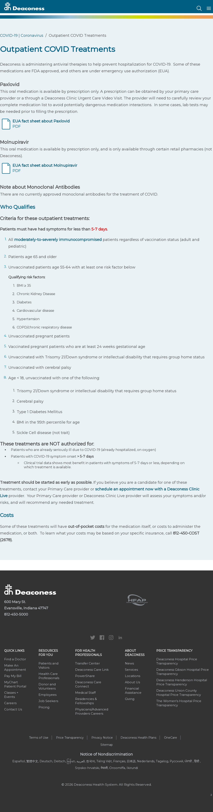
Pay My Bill (12, 676)
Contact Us (13, 709)
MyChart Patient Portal (15, 684)
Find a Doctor (15, 659)
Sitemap (106, 745)
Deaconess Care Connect (88, 684)
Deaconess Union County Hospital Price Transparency (178, 693)
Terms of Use (38, 737)
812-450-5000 (16, 614)
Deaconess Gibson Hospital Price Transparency (182, 672)
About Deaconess (135, 653)
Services (131, 670)
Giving (129, 699)
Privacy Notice (102, 737)
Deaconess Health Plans (138, 737)
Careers (10, 703)
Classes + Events (11, 695)
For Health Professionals (88, 653)
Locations (132, 676)
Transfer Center (87, 663)
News (129, 663)
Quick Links (14, 651)
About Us (132, 682)
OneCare (170, 737)
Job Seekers (48, 701)
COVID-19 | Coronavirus (21, 35)
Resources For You (48, 653)
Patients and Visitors (48, 665)
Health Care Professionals (48, 676)
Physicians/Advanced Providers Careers (91, 711)
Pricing (43, 707)
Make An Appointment (15, 667)
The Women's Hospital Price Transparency (178, 703)
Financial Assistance (133, 690)
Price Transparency (174, 651)
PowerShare (85, 676)
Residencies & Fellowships (86, 701)
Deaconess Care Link (92, 670)
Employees (47, 695)
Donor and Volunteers (47, 686)
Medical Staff (85, 693)
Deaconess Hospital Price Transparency (176, 661)
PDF (41, 124)
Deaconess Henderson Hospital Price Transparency (181, 682)
